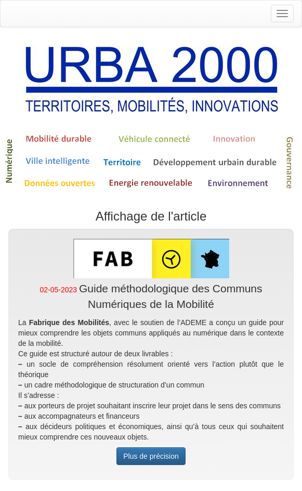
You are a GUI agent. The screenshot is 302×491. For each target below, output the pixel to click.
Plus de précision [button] (151, 456)
